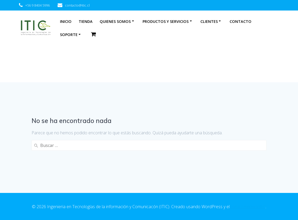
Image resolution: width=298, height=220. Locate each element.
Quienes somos (115, 21)
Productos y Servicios (166, 21)
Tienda (86, 21)
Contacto (240, 21)
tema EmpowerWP (248, 206)
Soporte (69, 34)
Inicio (66, 21)
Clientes (209, 21)
